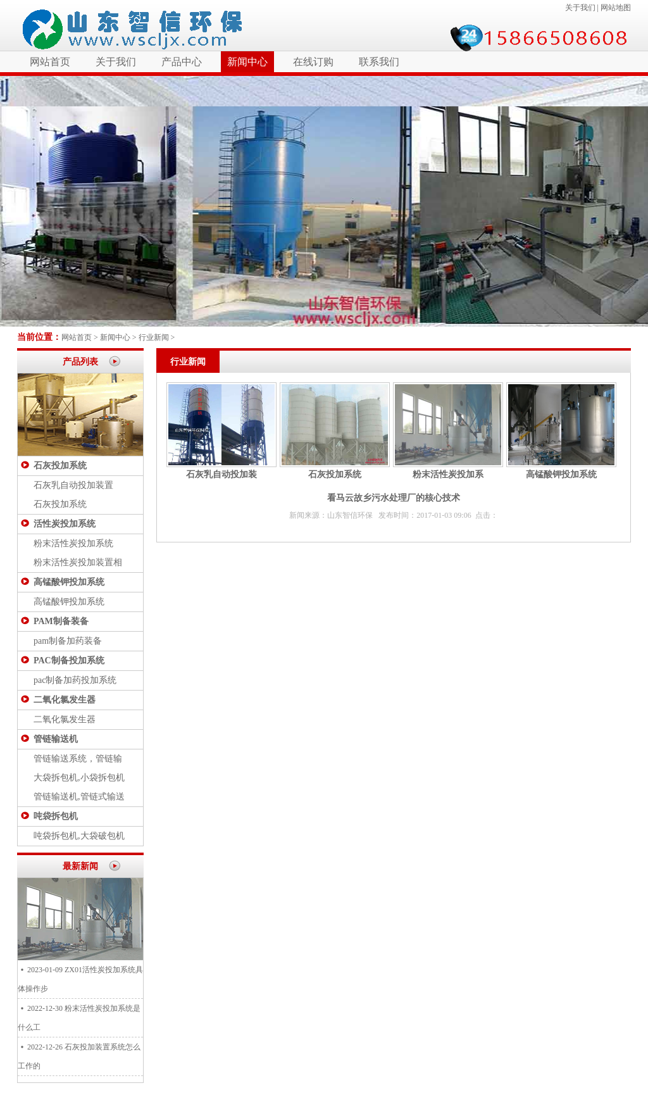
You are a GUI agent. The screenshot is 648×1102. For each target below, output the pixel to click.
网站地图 (616, 7)
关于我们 (580, 7)
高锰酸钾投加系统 (69, 582)
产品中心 (181, 61)
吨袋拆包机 (56, 816)
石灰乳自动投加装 (221, 474)
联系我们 (379, 61)
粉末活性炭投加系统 (73, 543)
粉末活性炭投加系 (448, 474)
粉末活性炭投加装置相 (78, 562)
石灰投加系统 (60, 465)
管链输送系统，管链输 (78, 758)
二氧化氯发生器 (65, 699)
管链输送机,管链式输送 (79, 796)
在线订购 (313, 61)
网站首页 (50, 61)
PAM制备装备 (61, 621)
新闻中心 (247, 61)
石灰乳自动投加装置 (73, 485)
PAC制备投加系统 (69, 660)
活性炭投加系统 (65, 524)
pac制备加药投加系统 (75, 680)
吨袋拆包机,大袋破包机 (79, 836)
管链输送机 (56, 739)
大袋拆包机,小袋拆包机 (79, 777)
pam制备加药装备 (68, 641)
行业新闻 (154, 337)
